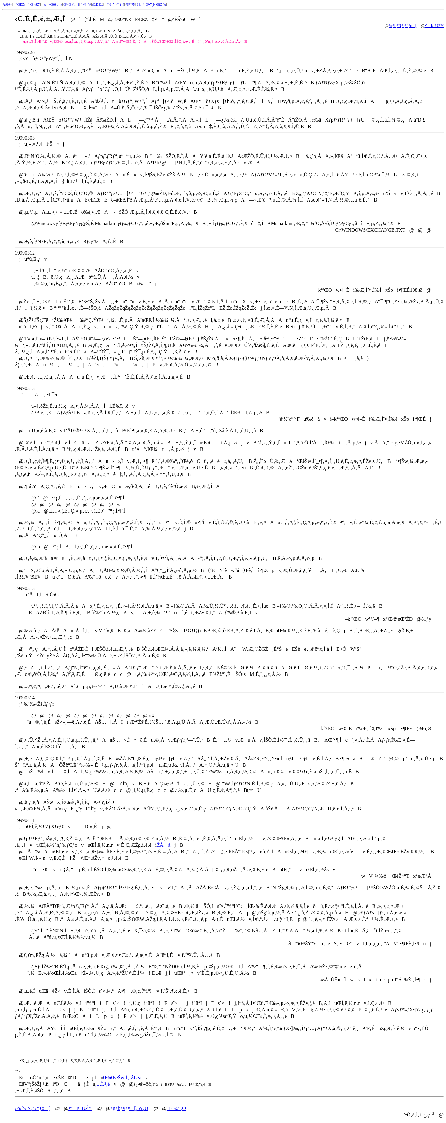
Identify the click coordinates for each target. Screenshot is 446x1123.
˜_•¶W (86, 4)
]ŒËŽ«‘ (21, 4)
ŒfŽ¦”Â (161, 4)
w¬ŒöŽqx (52, 4)
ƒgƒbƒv (7, 4)
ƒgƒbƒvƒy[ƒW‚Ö (129, 1108)
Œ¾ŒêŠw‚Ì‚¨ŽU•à (122, 1077)
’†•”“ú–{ (118, 4)
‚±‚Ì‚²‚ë (102, 1084)
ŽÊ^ (141, 4)
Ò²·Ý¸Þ (150, 4)
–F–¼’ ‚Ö (176, 1108)
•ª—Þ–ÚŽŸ (434, 25)
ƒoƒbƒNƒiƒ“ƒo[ (402, 25)
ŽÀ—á (163, 845)
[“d (108, 4)
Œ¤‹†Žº (35, 4)
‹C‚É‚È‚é (97, 4)
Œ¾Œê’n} (71, 4)
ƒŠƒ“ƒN (130, 4)
